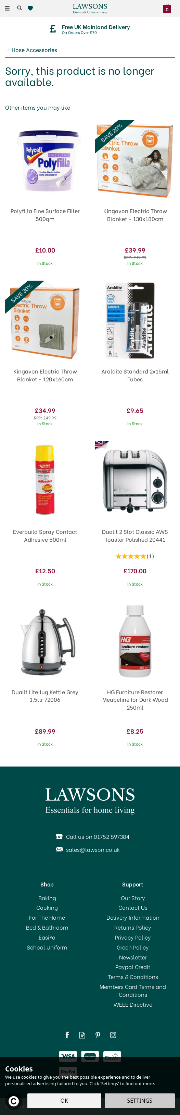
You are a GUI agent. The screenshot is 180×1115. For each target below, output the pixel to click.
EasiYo (47, 937)
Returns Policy (132, 927)
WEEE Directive (133, 1004)
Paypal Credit (132, 966)
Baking (47, 898)
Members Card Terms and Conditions (133, 990)
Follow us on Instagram (113, 1035)
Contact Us (132, 907)
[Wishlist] (32, 8)
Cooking (47, 907)
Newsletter (133, 957)
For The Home (47, 917)
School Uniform (47, 947)
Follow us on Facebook (67, 1035)
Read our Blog (82, 1035)
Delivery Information (132, 917)
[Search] (19, 8)
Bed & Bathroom (47, 927)
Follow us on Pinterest (97, 1035)
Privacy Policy (133, 937)
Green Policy (133, 947)
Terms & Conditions (133, 976)
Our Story (133, 898)
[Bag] (168, 7)
